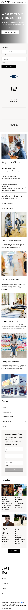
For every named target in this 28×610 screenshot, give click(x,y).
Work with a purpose (12, 170)
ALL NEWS (14, 550)
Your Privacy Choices (15, 602)
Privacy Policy (4, 602)
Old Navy (18, 497)
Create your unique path (12, 196)
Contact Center (6, 421)
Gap (16, 528)
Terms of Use (4, 601)
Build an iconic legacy (12, 178)
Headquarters (6, 412)
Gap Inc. (4, 497)
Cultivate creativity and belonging (12, 187)
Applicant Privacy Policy (7, 605)
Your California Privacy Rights (8, 604)
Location (3, 62)
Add (14, 469)
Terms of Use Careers (14, 601)
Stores (3, 407)
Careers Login (20, 2)
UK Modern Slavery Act (19, 605)
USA (14, 2)
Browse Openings (10, 32)
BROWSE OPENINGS (7, 203)
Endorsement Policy (6, 608)
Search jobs (5, 47)
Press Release (5, 485)
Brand (6, 451)
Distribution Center (7, 417)
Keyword (3, 54)
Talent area (7, 458)
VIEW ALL (3, 426)
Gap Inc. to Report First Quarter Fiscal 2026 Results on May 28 (7, 503)
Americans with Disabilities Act (8, 607)
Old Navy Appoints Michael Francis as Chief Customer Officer (5, 535)
